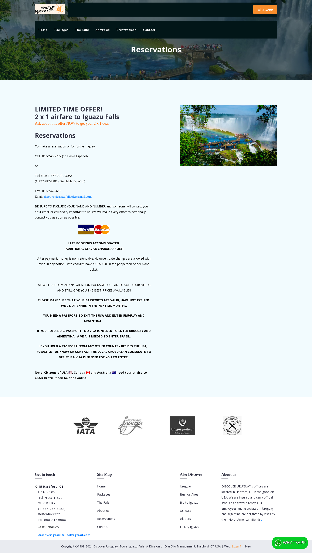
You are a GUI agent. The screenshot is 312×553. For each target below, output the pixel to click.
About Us (102, 30)
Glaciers (185, 519)
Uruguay (185, 486)
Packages (61, 30)
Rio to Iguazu (189, 502)
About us (103, 511)
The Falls (82, 30)
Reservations (126, 30)
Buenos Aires (189, 494)
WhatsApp (265, 9)
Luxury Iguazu (189, 527)
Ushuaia (185, 511)
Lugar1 (236, 546)
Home (42, 30)
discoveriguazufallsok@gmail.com (68, 197)
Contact (149, 30)
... (261, 519)
